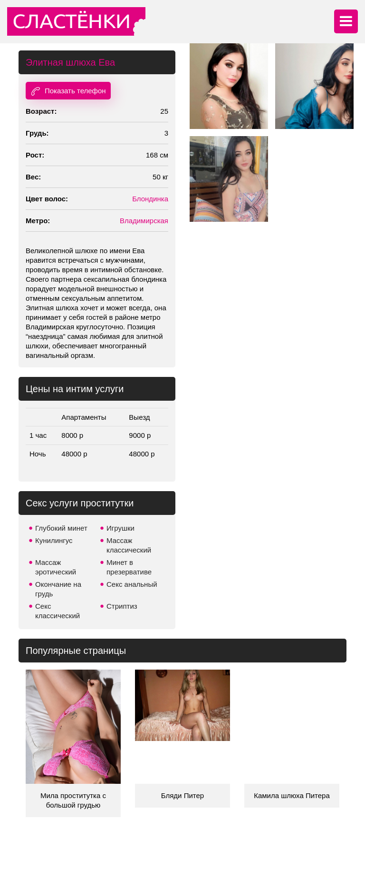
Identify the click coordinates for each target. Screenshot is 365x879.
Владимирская (144, 221)
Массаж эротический (55, 567)
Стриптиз (121, 606)
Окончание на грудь (58, 589)
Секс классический (57, 611)
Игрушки (120, 528)
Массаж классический (128, 545)
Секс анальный (131, 584)
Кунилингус (54, 540)
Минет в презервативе (129, 567)
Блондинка (150, 199)
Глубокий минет (61, 528)
